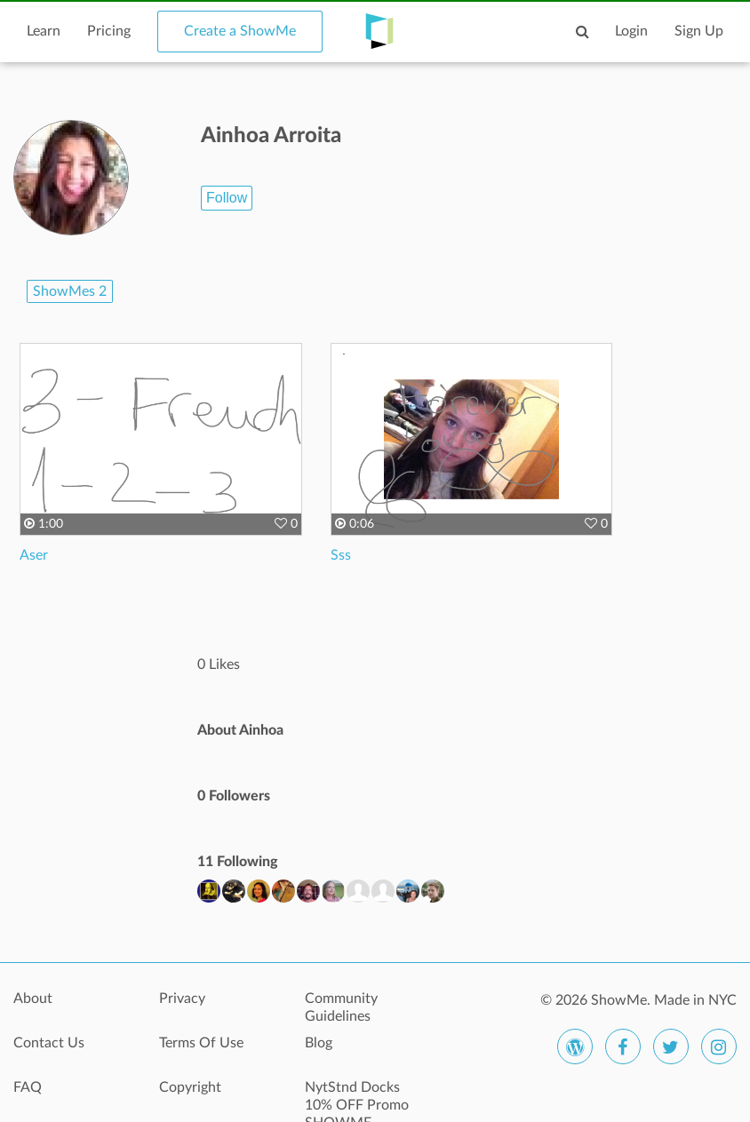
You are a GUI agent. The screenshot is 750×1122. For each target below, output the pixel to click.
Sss (341, 555)
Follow (226, 197)
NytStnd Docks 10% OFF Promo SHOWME (357, 1097)
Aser (34, 555)
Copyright (190, 1087)
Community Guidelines (341, 1007)
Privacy (182, 998)
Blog (318, 1043)
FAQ (27, 1087)
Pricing (109, 31)
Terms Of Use (201, 1043)
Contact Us (48, 1043)
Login (631, 31)
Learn (43, 31)
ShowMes (70, 291)
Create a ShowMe (240, 31)
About (32, 998)
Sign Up (698, 31)
